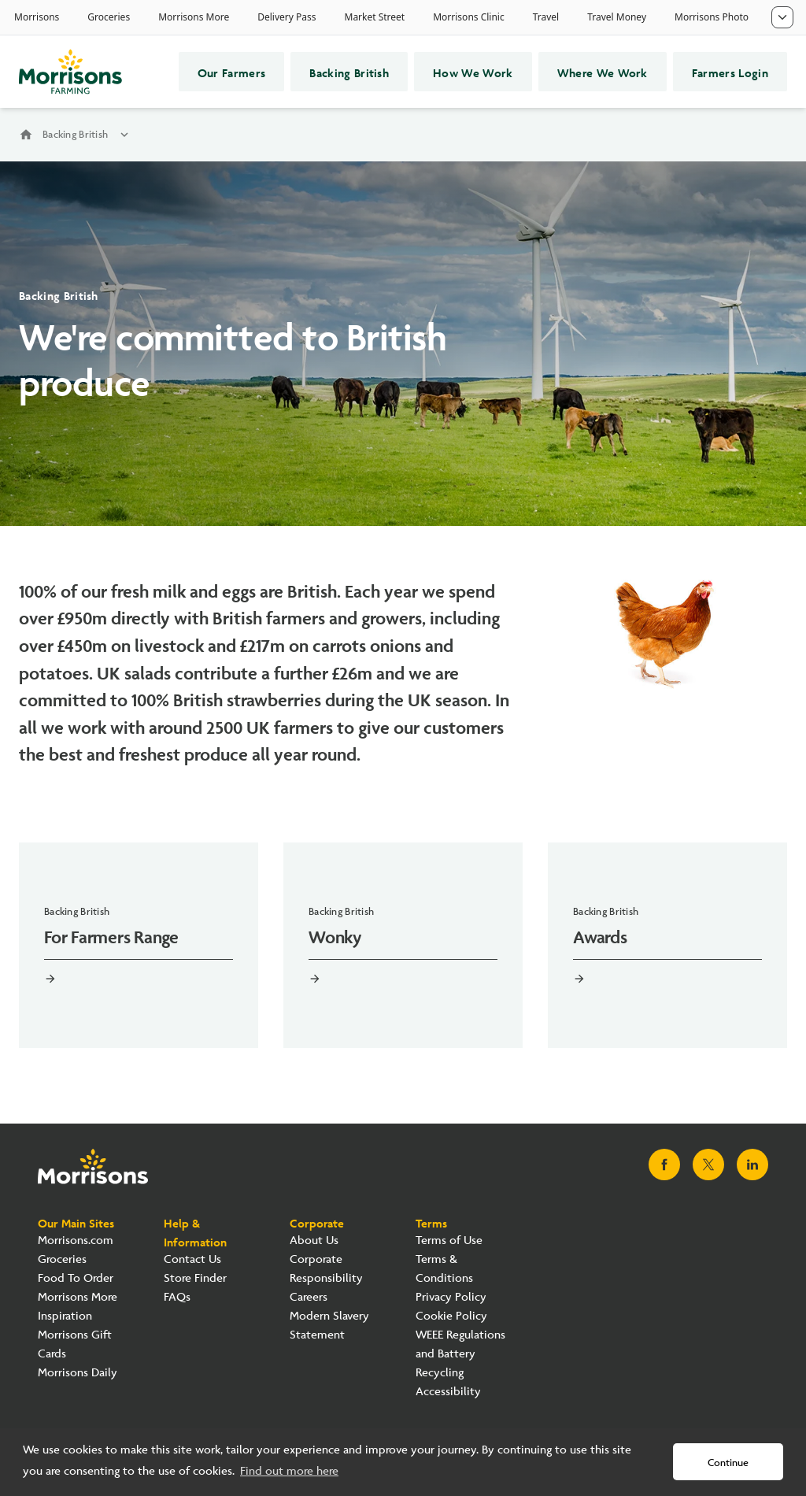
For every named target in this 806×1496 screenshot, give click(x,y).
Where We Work (602, 71)
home (26, 135)
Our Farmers (232, 71)
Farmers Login (730, 71)
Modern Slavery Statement (329, 1325)
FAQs (177, 1297)
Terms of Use (449, 1240)
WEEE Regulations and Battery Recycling (460, 1354)
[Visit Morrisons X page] (708, 1164)
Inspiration (65, 1316)
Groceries (62, 1259)
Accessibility (448, 1391)
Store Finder (195, 1278)
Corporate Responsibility (326, 1269)
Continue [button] (728, 1463)
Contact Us (192, 1259)
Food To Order (75, 1278)
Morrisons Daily (77, 1373)
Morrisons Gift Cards (75, 1344)
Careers (308, 1297)
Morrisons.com (75, 1240)
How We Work (473, 71)
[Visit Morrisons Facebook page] (664, 1164)
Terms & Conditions (444, 1269)
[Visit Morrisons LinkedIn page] (752, 1164)
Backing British (349, 71)
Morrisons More (77, 1297)
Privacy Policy (451, 1297)
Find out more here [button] (289, 1471)
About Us (314, 1240)
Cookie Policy (451, 1316)
